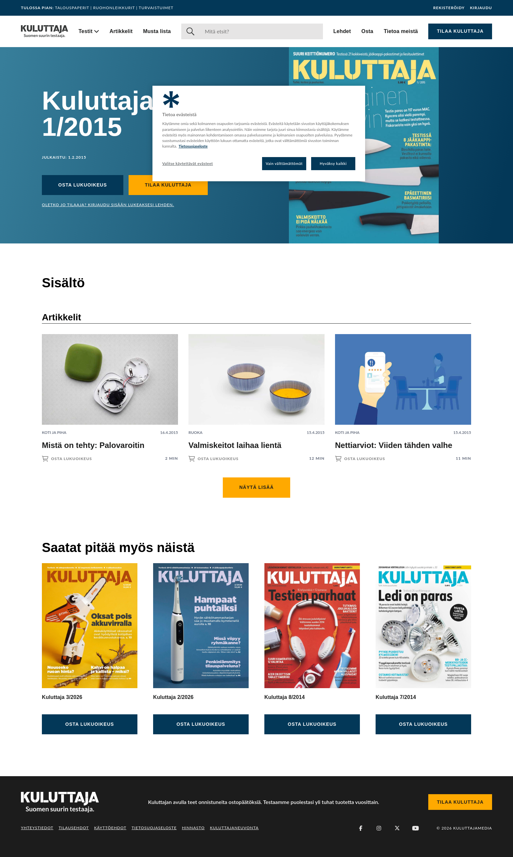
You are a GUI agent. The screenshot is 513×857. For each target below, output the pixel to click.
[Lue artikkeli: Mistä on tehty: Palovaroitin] (110, 392)
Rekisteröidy (449, 8)
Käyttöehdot (110, 827)
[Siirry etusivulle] (44, 31)
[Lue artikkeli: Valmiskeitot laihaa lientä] (256, 392)
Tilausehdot (74, 827)
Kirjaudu (481, 8)
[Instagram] (379, 828)
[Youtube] (415, 828)
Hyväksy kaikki (333, 163)
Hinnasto (193, 827)
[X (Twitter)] (397, 828)
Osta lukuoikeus (82, 184)
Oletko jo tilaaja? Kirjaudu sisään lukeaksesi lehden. (108, 204)
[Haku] (261, 31)
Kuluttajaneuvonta (234, 827)
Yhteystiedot (37, 827)
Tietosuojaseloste (154, 827)
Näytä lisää (256, 487)
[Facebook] (360, 828)
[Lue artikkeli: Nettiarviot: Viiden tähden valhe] (403, 392)
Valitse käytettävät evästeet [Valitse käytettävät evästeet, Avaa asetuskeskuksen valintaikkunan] (187, 163)
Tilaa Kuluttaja (460, 31)
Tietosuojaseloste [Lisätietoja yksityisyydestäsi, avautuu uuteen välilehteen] (193, 146)
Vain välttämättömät (284, 163)
